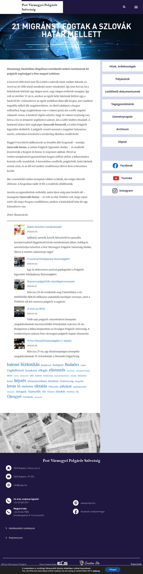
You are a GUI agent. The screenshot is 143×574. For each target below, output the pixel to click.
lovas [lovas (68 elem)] (11, 386)
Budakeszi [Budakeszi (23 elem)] (46, 365)
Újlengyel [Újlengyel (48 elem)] (14, 397)
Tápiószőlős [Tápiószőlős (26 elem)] (34, 391)
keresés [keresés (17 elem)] (74, 376)
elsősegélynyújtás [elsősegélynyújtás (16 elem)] (83, 371)
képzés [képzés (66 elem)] (20, 380)
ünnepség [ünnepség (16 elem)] (38, 397)
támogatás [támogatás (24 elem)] (21, 391)
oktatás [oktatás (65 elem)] (40, 386)
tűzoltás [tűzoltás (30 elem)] (60, 391)
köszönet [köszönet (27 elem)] (53, 381)
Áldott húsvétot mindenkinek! (44, 226)
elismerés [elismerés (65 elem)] (57, 370)
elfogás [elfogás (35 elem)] (43, 370)
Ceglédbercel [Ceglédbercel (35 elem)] (15, 370)
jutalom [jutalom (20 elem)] (38, 376)
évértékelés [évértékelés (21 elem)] (28, 397)
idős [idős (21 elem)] (32, 375)
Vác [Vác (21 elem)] (77, 391)
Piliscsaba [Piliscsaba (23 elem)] (53, 386)
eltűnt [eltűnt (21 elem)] (9, 375)
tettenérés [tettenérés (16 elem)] (11, 392)
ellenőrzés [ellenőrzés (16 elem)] (71, 371)
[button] (136, 7)
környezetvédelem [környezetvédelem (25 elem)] (37, 381)
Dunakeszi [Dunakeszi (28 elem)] (31, 370)
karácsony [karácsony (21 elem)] (48, 375)
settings (97, 571)
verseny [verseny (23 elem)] (70, 391)
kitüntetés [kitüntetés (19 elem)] (82, 376)
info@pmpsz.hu (20, 485)
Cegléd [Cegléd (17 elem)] (83, 365)
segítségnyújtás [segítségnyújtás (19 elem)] (80, 387)
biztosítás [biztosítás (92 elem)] (30, 364)
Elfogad (114, 570)
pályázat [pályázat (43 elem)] (66, 386)
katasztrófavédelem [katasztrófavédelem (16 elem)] (61, 376)
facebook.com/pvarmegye (93, 511)
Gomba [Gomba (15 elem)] (16, 376)
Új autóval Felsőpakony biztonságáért (48, 259)
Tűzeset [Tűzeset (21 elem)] (50, 391)
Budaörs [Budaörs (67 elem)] (72, 364)
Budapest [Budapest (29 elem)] (58, 365)
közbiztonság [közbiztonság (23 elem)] (67, 381)
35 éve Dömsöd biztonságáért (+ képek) (49, 340)
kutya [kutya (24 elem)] (10, 381)
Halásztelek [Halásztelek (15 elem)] (24, 376)
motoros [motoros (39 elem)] (27, 386)
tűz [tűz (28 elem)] (44, 391)
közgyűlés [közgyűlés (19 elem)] (79, 381)
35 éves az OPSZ (36, 308)
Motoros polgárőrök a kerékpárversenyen (51, 281)
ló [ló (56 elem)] (18, 386)
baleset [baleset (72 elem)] (13, 364)
